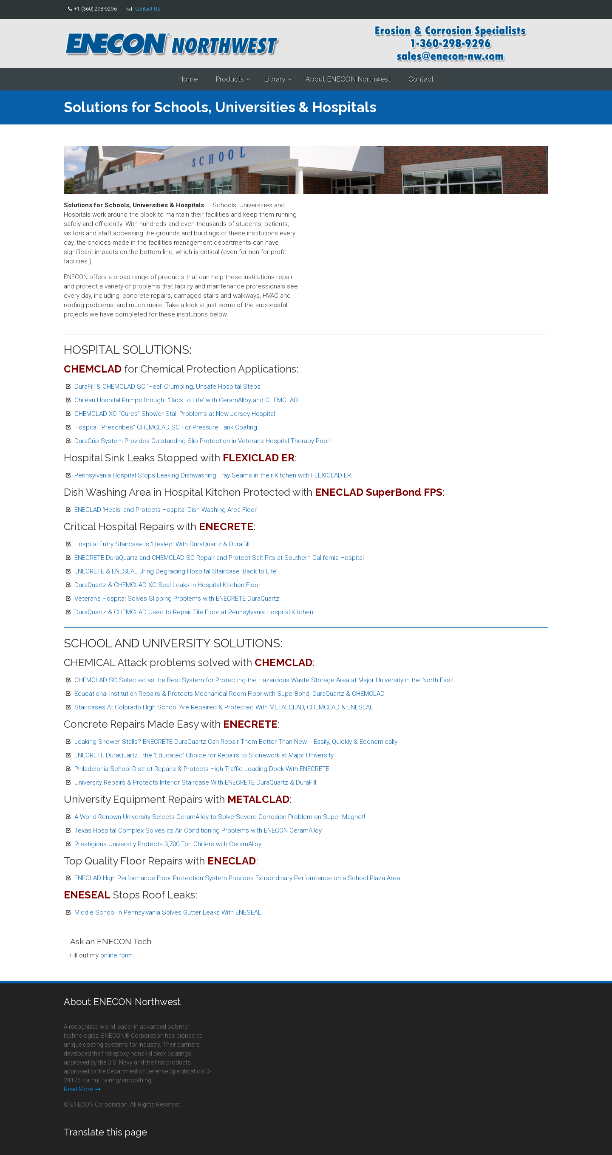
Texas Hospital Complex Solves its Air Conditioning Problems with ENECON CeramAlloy (198, 830)
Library (275, 79)
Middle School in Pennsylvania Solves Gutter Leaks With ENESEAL (167, 912)
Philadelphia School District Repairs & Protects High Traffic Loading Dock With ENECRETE (201, 769)
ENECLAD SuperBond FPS (378, 492)
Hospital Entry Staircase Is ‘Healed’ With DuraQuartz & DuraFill (161, 544)
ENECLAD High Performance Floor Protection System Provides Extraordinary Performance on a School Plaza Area (237, 878)
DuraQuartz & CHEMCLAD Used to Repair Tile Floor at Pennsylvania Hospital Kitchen (193, 612)
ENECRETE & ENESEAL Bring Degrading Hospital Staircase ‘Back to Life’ (176, 571)
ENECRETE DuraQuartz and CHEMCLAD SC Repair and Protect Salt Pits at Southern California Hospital (219, 558)
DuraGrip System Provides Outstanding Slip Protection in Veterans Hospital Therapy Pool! (202, 441)
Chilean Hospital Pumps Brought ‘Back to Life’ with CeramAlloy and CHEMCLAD (186, 400)
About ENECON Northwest (348, 79)
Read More (82, 1089)
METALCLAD (258, 799)
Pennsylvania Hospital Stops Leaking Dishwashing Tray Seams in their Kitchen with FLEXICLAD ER (212, 475)
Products (229, 79)
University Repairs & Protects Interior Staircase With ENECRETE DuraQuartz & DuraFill (195, 782)
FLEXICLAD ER (259, 458)
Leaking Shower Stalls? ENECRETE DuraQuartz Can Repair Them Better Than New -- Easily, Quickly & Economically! (236, 742)
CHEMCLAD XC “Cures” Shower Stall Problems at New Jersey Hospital (174, 414)
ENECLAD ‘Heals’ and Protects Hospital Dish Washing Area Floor (165, 510)
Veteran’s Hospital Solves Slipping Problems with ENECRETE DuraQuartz (176, 598)
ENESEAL (87, 895)
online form (116, 955)
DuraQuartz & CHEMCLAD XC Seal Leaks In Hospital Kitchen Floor (167, 585)
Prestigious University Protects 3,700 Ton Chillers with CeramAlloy (167, 844)
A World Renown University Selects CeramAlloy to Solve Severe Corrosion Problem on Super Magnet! (219, 817)
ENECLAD (231, 861)
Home (188, 79)
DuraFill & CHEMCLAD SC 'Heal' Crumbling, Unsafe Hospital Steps (167, 386)
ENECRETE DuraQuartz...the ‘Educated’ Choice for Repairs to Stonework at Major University (204, 755)
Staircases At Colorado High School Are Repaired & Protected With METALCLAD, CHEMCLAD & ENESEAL (223, 707)
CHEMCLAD (93, 369)
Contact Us (147, 9)
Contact (421, 79)
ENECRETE (226, 526)
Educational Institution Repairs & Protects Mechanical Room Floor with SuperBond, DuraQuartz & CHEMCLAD (229, 694)
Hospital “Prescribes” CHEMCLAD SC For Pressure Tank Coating (165, 427)
